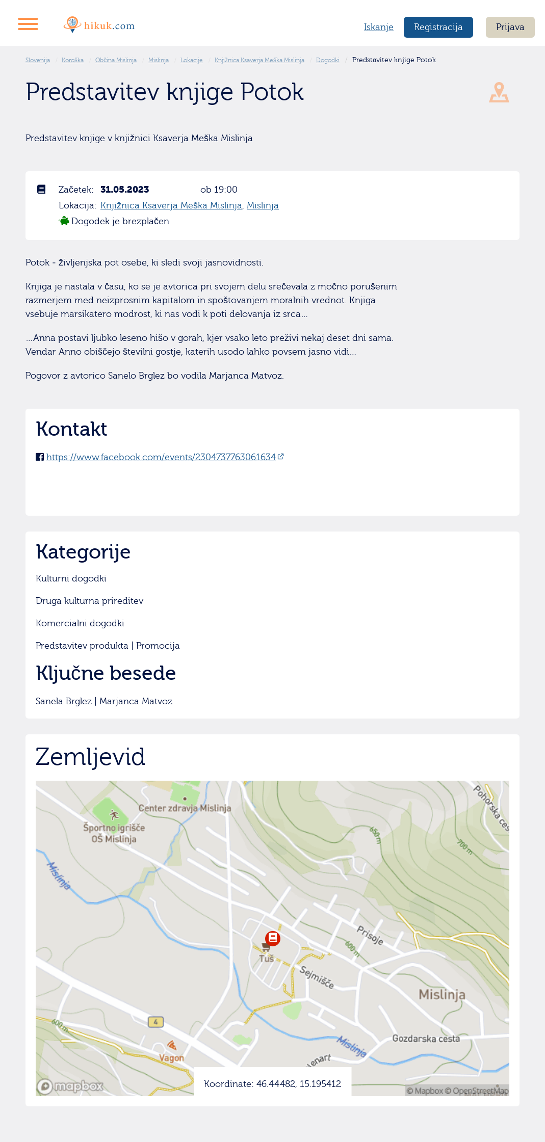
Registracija (438, 27)
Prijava (510, 27)
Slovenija (37, 60)
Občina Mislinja (116, 60)
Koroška (73, 60)
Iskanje (379, 27)
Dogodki (328, 60)
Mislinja (158, 60)
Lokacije (191, 60)
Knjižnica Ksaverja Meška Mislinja (259, 60)
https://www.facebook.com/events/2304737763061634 (161, 457)
